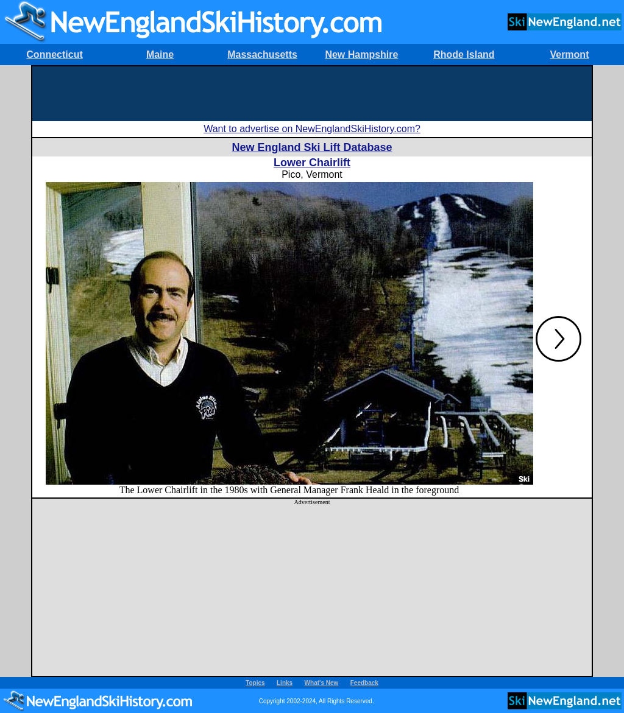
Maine (160, 54)
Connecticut (54, 54)
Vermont (569, 54)
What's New (322, 683)
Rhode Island (463, 54)
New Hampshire (361, 54)
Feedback (364, 683)
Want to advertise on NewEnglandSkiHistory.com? (312, 129)
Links (284, 683)
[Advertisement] (312, 93)
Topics (255, 683)
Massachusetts (262, 54)
